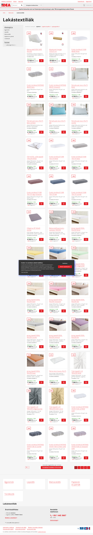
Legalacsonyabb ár (46, 26)
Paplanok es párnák (9, 36)
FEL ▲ (27, 467)
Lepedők (6, 32)
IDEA (4, 12)
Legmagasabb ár (55, 26)
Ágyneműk (6, 30)
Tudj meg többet (24, 272)
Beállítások (65, 263)
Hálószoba (10, 12)
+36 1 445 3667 (59, 515)
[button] (34, 5)
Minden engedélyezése (65, 266)
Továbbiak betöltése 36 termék (51, 467)
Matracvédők (7, 34)
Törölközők (7, 38)
